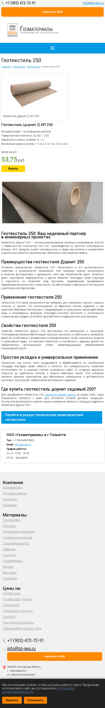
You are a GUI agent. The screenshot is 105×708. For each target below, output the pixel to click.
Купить (13, 168)
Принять (12, 700)
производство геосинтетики (36, 30)
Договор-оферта (15, 493)
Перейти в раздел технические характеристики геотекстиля (44, 417)
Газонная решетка (16, 543)
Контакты (10, 499)
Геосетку (9, 616)
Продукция (19, 66)
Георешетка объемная (18, 531)
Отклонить (35, 700)
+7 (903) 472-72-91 (21, 3)
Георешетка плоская (17, 537)
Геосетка (9, 555)
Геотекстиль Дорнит (17, 599)
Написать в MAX (52, 11)
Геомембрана (12, 561)
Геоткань (9, 526)
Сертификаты (12, 487)
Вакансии (10, 505)
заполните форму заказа (60, 394)
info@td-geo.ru (93, 3)
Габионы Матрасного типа (22, 628)
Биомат (8, 566)
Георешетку (11, 605)
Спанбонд (10, 578)
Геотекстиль (33, 66)
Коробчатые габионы (18, 622)
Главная (6, 66)
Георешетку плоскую (18, 611)
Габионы (9, 549)
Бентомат (10, 572)
